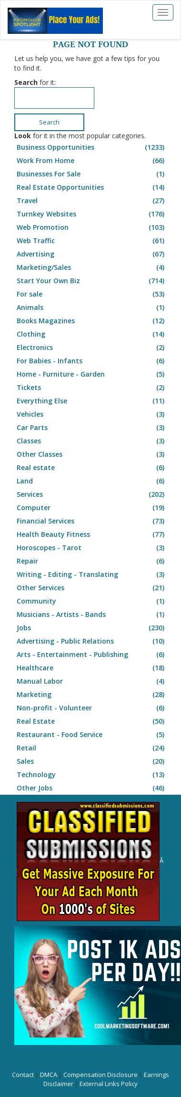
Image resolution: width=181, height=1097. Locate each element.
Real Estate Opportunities (92, 187)
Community (92, 601)
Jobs (92, 628)
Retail (92, 748)
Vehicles (92, 414)
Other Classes (92, 454)
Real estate (92, 467)
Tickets (92, 387)
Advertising (92, 254)
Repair (92, 561)
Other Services (92, 588)
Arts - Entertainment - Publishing (92, 654)
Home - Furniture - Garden (92, 374)
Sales (92, 761)
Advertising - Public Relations (92, 641)
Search (49, 122)
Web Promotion (92, 227)
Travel (92, 200)
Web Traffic (92, 240)
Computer (92, 507)
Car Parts (92, 427)
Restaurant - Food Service (92, 734)
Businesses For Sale (92, 174)
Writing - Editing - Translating (92, 574)
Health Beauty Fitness (92, 534)
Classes (92, 441)
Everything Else (92, 401)
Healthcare (92, 668)
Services (92, 494)
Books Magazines (92, 321)
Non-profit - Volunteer (92, 708)
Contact (23, 1074)
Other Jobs (92, 788)
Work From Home (92, 160)
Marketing (92, 694)
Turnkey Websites (92, 214)
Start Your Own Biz (92, 280)
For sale (92, 294)
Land (92, 481)
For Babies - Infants (92, 361)
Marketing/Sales (92, 267)
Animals (92, 307)
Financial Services (92, 521)
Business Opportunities (92, 147)
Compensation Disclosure (100, 1074)
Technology (92, 774)
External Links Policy (109, 1083)
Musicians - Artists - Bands (92, 614)
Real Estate (92, 721)
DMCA (48, 1074)
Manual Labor (92, 681)
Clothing (92, 334)
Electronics (92, 347)
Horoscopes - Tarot (92, 547)
